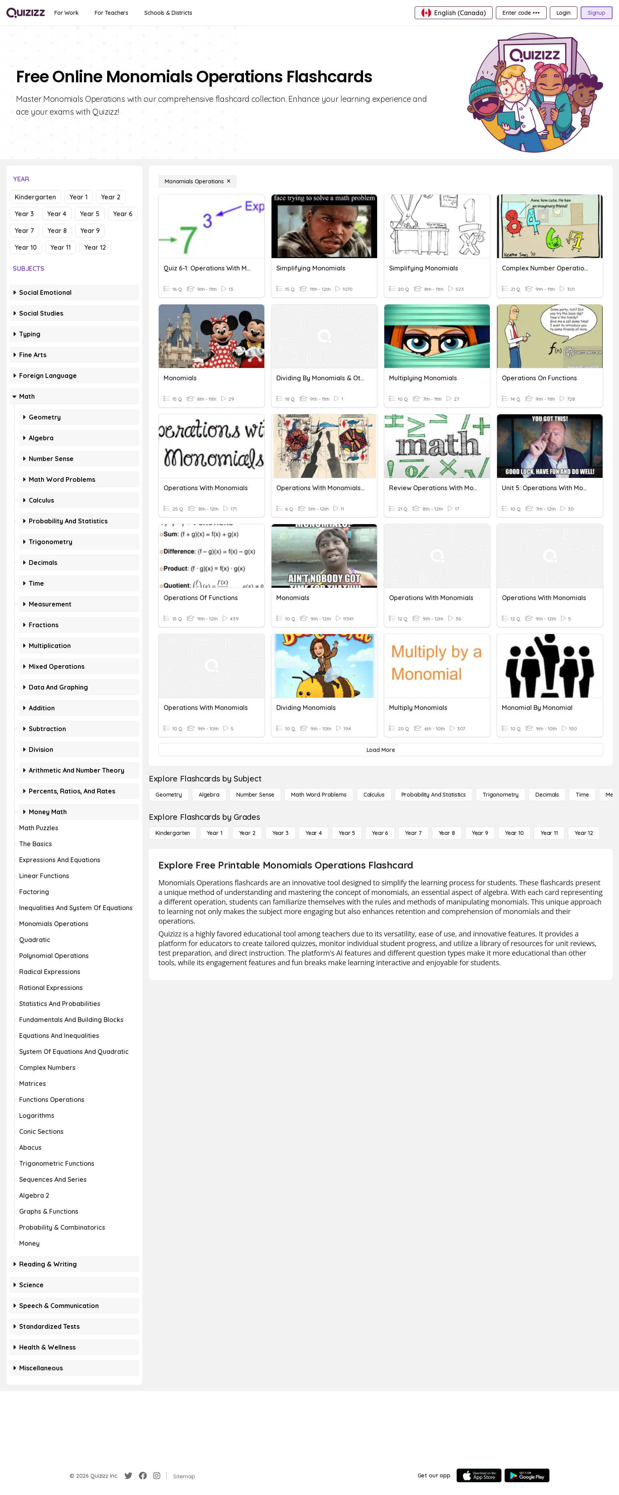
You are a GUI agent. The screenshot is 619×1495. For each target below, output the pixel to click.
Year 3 (24, 214)
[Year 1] (214, 833)
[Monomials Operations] (197, 181)
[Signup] (597, 12)
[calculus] (374, 794)
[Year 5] (347, 833)
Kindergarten (35, 197)
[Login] (563, 12)
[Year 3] (281, 833)
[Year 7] (413, 833)
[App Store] (479, 1475)
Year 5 (90, 214)
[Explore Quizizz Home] (25, 13)
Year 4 (56, 214)
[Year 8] (447, 833)
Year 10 (26, 247)
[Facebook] (143, 1475)
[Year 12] (584, 833)
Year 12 (95, 247)
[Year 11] (549, 833)
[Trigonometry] (500, 794)
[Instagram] (156, 1475)
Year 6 (122, 214)
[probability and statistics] (434, 794)
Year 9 (90, 231)
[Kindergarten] (173, 833)
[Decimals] (547, 794)
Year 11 (60, 247)
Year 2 (110, 197)
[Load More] (380, 750)
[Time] (582, 794)
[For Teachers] (111, 12)
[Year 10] (514, 833)
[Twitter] (128, 1475)
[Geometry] (169, 794)
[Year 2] (247, 833)
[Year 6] (380, 833)
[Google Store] (527, 1475)
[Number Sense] (255, 794)
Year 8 (57, 231)
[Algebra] (209, 794)
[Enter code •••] (521, 12)
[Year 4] (314, 833)
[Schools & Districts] (168, 12)
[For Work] (66, 12)
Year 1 (79, 197)
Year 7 (24, 231)
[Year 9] (480, 833)
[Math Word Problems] (318, 794)
